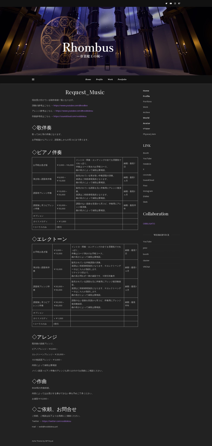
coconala (147, 174)
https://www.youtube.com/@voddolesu (74, 110)
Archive (146, 112)
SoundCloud (148, 180)
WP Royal (49, 441)
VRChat (146, 266)
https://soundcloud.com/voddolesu (70, 116)
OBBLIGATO (149, 223)
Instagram (148, 191)
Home (88, 79)
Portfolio (122, 79)
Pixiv (145, 185)
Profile (99, 79)
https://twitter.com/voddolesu (56, 421)
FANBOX (147, 163)
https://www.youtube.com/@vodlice (71, 105)
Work (110, 79)
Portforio (147, 101)
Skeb (145, 201)
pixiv (145, 247)
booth (146, 254)
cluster (146, 260)
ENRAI (146, 196)
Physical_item (149, 134)
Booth (146, 153)
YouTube (147, 158)
